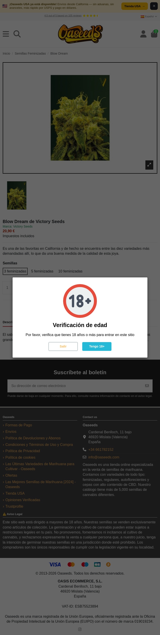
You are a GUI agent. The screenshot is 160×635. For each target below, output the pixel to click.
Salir (63, 346)
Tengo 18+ (97, 346)
